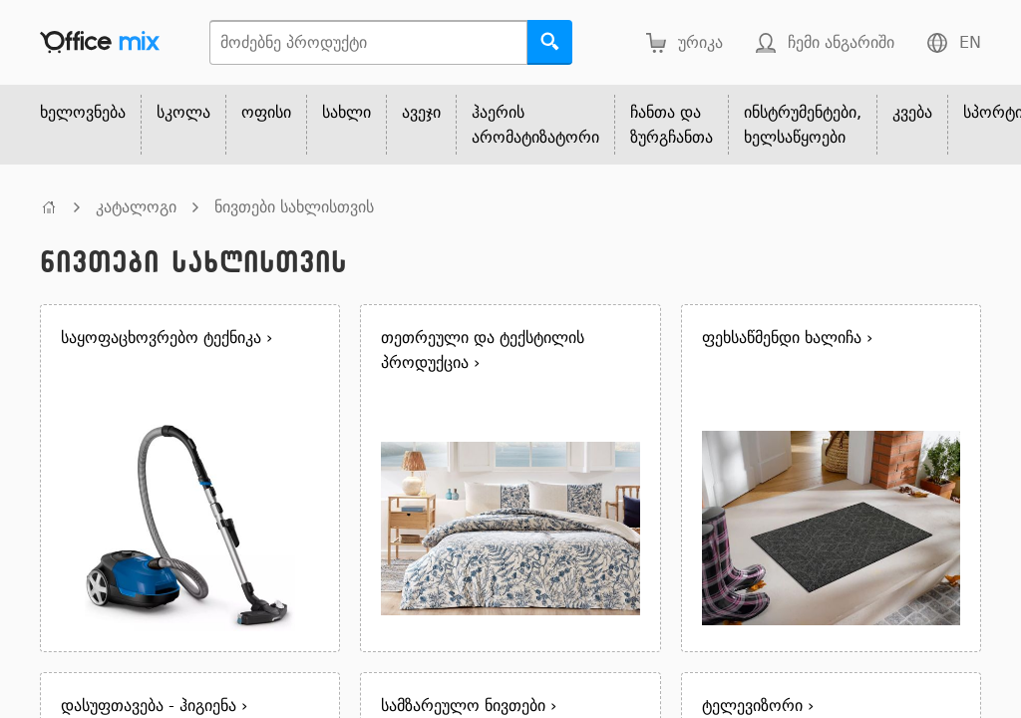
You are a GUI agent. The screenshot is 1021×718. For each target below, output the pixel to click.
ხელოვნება (83, 112)
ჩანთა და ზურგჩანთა (671, 125)
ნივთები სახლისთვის (294, 206)
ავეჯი (421, 112)
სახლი (346, 112)
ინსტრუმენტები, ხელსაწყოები (802, 125)
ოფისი (266, 112)
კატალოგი (136, 206)
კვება (912, 112)
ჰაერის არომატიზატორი (535, 125)
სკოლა (183, 112)
